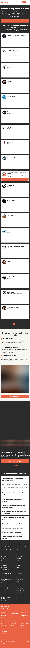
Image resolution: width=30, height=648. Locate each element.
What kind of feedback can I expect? (15, 532)
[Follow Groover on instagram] (1, 609)
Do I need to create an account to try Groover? (15, 537)
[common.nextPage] (19, 323)
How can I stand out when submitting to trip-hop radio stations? (15, 506)
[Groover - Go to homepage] (15, 606)
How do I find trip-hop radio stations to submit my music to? (15, 479)
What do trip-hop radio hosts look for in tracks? (15, 494)
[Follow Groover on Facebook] (3, 609)
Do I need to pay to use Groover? (15, 524)
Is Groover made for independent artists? (15, 528)
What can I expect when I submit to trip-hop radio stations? (15, 512)
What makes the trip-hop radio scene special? (15, 500)
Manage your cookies (5, 643)
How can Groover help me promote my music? (15, 518)
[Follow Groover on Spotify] (7, 609)
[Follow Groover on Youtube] (5, 609)
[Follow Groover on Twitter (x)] (9, 609)
